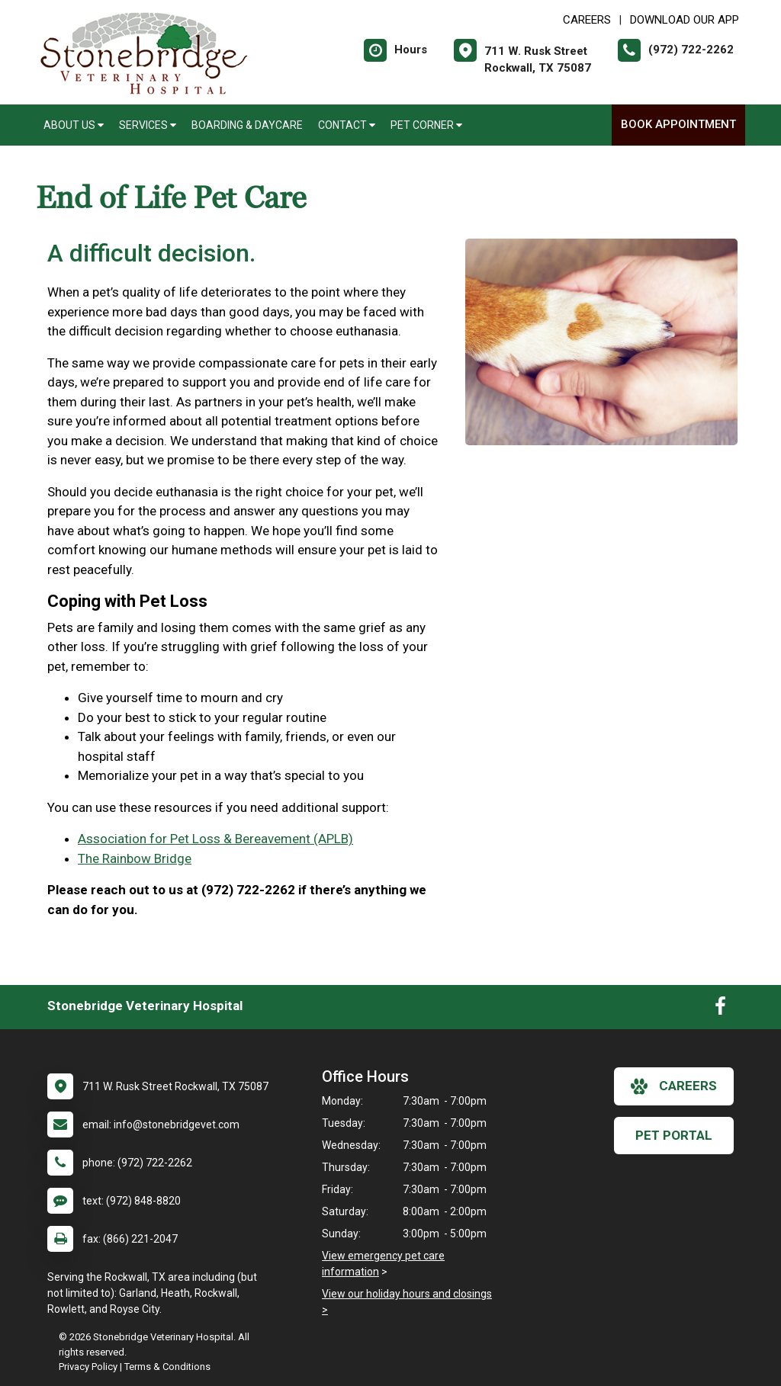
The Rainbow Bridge (134, 858)
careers (674, 1086)
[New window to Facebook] (720, 1009)
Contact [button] (346, 125)
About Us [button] (73, 125)
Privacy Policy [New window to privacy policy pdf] (88, 1366)
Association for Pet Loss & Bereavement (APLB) (215, 838)
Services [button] (147, 125)
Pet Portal (673, 1135)
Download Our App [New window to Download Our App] (684, 20)
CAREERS (587, 20)
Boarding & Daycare (247, 125)
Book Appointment (678, 124)
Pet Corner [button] (426, 125)
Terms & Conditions (167, 1366)
